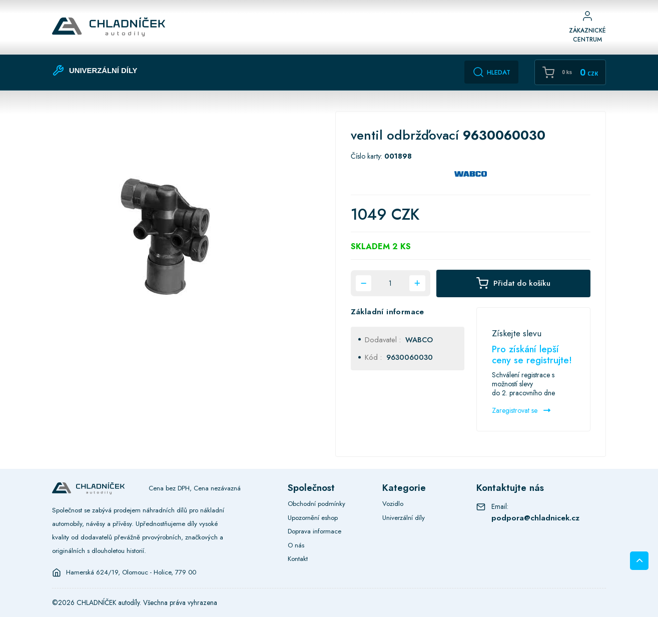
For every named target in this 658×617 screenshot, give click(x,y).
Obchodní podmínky (316, 503)
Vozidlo (392, 503)
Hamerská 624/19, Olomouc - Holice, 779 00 (131, 572)
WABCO (419, 339)
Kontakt (298, 558)
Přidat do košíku (513, 283)
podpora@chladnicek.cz (535, 517)
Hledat (491, 72)
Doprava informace (314, 531)
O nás (296, 545)
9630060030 (409, 357)
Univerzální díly (403, 517)
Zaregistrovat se (521, 410)
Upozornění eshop (313, 517)
